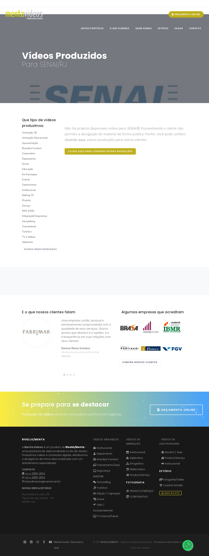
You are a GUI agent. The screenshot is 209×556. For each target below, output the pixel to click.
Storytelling (28, 221)
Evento (26, 179)
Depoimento (29, 158)
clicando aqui (75, 139)
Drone (25, 164)
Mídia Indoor (135, 469)
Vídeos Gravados (106, 439)
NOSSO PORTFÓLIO (92, 28)
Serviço (26, 205)
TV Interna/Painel (105, 516)
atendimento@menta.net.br (41, 481)
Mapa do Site (170, 493)
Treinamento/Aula (106, 465)
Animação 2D (29, 132)
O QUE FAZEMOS (119, 28)
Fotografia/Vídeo (171, 479)
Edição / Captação (106, 493)
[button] (64, 375)
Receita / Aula (171, 452)
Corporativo (28, 153)
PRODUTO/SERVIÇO (140, 491)
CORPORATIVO (137, 496)
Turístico (27, 231)
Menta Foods (61, 542)
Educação (27, 169)
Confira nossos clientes (139, 362)
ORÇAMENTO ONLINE (186, 14)
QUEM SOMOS (143, 28)
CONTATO (195, 28)
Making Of (28, 195)
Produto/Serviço (138, 475)
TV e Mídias (28, 237)
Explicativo (134, 458)
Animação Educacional (35, 137)
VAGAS (178, 28)
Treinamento (29, 226)
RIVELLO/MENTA (109, 542)
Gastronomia (29, 184)
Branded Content (31, 148)
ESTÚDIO (163, 28)
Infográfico (135, 463)
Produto (26, 200)
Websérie (27, 242)
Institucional (29, 190)
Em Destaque (29, 174)
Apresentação (30, 143)
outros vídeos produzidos (40, 249)
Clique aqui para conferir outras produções (100, 151)
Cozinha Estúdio (171, 485)
